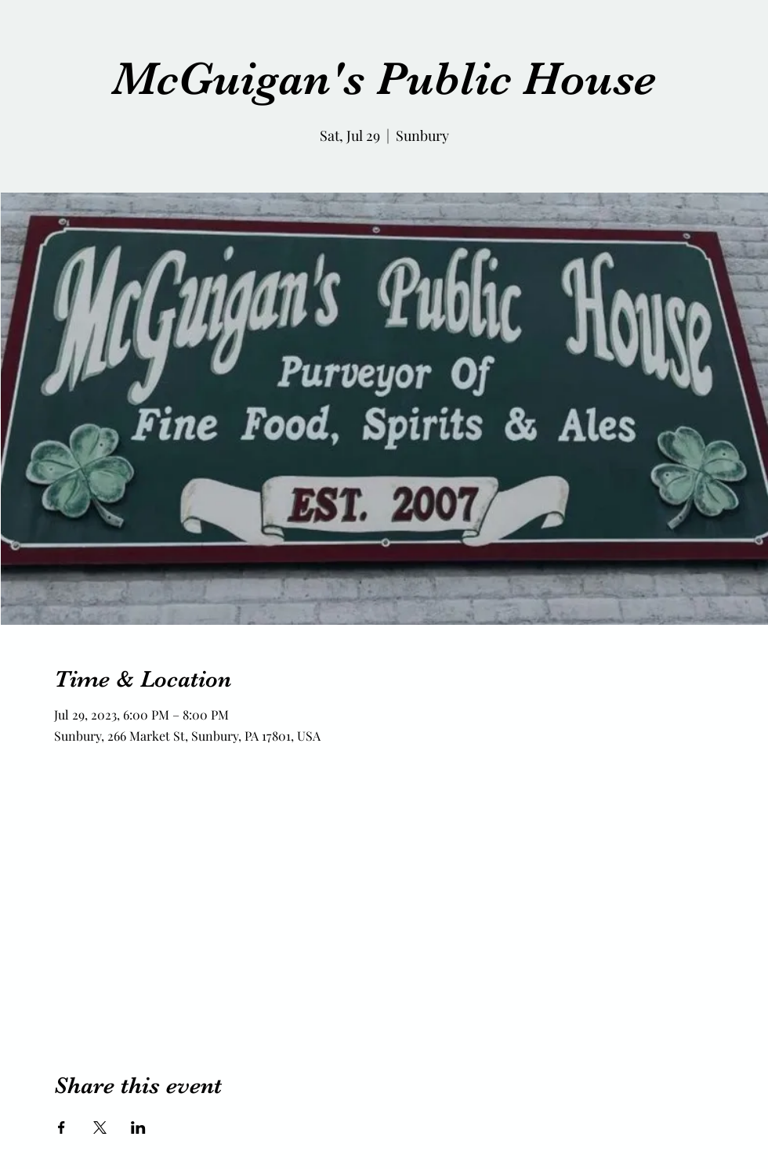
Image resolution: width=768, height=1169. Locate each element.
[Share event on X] (99, 1127)
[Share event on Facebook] (61, 1127)
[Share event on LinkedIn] (138, 1127)
